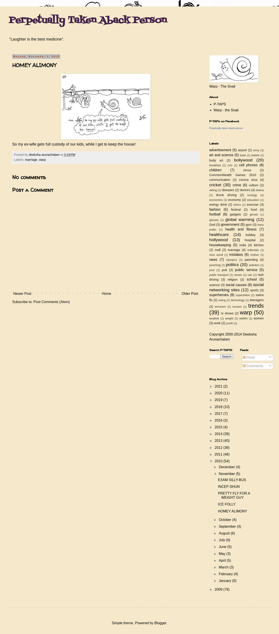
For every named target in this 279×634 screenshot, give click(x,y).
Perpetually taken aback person (226, 128)
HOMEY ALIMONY (232, 511)
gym (249, 224)
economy (234, 200)
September (228, 526)
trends (256, 306)
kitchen (259, 245)
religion (233, 279)
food (254, 209)
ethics (237, 204)
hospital (250, 240)
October (225, 520)
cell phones (248, 165)
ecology (252, 195)
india (242, 245)
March (224, 567)
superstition (243, 295)
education (253, 200)
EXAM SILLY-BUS (232, 480)
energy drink (218, 204)
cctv (229, 165)
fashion (215, 209)
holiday (251, 235)
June (223, 547)
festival (236, 209)
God (212, 224)
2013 (219, 440)
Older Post (190, 293)
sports (254, 290)
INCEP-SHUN (229, 486)
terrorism (220, 306)
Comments (253, 366)
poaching (215, 265)
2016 (219, 420)
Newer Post (22, 293)
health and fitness (241, 229)
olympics (231, 259)
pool (211, 270)
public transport (219, 274)
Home (106, 293)
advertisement (220, 150)
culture (253, 185)
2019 (219, 400)
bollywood (243, 160)
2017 (219, 413)
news (213, 259)
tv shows (227, 313)
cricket (215, 185)
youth (229, 323)
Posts (249, 357)
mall (217, 250)
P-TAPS (220, 104)
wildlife (243, 318)
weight (229, 318)
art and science (221, 155)
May (222, 554)
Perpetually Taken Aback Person (88, 20)
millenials (253, 250)
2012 (219, 447)
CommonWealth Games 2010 (232, 175)
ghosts (254, 214)
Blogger (160, 623)
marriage (31, 159)
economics (216, 200)
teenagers (257, 300)
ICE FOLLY (227, 504)
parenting (251, 259)
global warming (239, 219)
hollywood (218, 239)
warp (42, 159)
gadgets (235, 214)
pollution (254, 265)
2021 (219, 386)
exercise (253, 204)
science (214, 285)
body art (216, 160)
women (259, 318)
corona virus (248, 179)
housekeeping (220, 245)
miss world (216, 254)
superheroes (219, 295)
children (215, 170)
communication (219, 179)
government (230, 224)
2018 (219, 407)
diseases (228, 190)
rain (250, 274)
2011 (219, 454)
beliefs (255, 155)
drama (260, 190)
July (222, 540)
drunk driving (226, 195)
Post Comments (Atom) (52, 302)
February (226, 574)
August (225, 533)
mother (254, 254)
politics (232, 264)
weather (214, 318)
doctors (245, 190)
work (217, 323)
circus (247, 170)
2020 (219, 393)
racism (238, 274)
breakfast (215, 165)
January (225, 581)
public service (246, 270)
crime (237, 185)
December (227, 467)
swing (222, 300)
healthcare (219, 234)
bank (243, 155)
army (256, 150)
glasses (214, 220)
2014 (219, 434)
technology (238, 300)
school (252, 279)
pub (224, 270)
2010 (219, 461)
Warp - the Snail (226, 110)
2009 (219, 589)
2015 (219, 427)
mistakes (236, 254)
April (223, 560)
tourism (237, 306)
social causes (236, 285)
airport (242, 150)
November (227, 474)
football (215, 214)
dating (213, 190)
